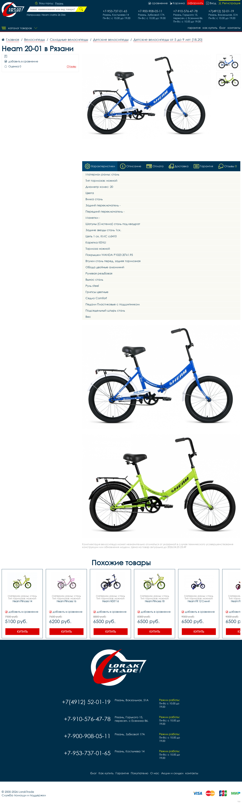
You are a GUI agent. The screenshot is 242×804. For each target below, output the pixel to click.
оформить (195, 3)
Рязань (59, 3)
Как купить (210, 27)
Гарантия (194, 27)
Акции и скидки (172, 773)
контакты (234, 27)
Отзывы (71, 66)
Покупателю (139, 773)
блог (222, 27)
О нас (154, 773)
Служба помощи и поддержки (24, 795)
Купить (22, 631)
